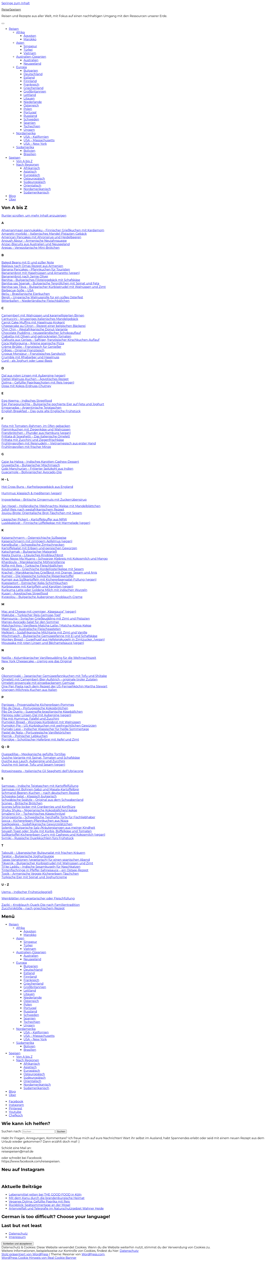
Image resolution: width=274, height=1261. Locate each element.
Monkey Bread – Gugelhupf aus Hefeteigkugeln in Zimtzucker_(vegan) (53, 639)
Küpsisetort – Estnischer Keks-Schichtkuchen (34, 583)
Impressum (17, 1237)
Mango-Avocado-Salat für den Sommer (30, 622)
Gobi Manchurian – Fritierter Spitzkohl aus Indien (37, 468)
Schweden (31, 119)
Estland (29, 77)
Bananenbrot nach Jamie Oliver (24, 276)
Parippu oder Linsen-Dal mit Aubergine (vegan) (36, 715)
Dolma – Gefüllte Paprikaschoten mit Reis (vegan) (37, 382)
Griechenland (33, 88)
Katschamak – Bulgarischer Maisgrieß (29, 551)
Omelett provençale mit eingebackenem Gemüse (38, 683)
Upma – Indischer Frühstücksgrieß (26, 892)
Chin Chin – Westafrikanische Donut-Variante (34, 329)
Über (12, 199)
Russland (30, 116)
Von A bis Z (24, 161)
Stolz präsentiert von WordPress (24, 1254)
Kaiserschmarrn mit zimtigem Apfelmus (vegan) (36, 541)
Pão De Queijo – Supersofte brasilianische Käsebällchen (42, 711)
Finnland (30, 81)
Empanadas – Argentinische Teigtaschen (31, 407)
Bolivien (29, 150)
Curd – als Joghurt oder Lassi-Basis (26, 360)
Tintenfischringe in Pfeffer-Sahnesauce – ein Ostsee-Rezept (44, 870)
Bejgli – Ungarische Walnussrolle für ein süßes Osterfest (42, 297)
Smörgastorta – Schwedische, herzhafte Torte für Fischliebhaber (48, 817)
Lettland (30, 95)
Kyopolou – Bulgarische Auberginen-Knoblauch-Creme (41, 597)
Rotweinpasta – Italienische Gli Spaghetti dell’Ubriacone (42, 771)
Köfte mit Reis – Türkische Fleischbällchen (32, 565)
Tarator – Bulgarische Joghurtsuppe (27, 856)
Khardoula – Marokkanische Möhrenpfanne (33, 562)
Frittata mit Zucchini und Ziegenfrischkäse (32, 440)
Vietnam (30, 53)
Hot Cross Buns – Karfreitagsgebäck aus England (37, 487)
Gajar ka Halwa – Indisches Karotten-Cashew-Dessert (40, 461)
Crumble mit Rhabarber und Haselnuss (30, 357)
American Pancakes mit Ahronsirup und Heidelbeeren (41, 237)
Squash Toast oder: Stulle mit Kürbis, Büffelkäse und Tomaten (46, 831)
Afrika (20, 32)
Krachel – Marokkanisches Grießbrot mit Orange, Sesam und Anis (49, 572)
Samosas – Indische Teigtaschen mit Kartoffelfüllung (39, 786)
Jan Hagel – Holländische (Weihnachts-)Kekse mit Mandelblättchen (50, 506)
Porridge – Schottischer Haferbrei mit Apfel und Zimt (40, 739)
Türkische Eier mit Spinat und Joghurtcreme (34, 877)
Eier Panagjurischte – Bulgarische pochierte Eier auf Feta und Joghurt (52, 404)
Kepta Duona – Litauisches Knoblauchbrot (32, 555)
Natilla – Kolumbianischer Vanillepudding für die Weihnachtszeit (48, 658)
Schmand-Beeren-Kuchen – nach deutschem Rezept (40, 793)
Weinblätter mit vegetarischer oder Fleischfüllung (38, 898)
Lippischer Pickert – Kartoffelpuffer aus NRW (34, 519)
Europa (21, 67)
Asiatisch (30, 171)
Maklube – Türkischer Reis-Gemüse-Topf (31, 615)
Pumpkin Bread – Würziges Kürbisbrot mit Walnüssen (41, 722)
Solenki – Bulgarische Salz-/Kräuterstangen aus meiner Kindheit (48, 827)
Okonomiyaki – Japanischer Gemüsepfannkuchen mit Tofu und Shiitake (54, 676)
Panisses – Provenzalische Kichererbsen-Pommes (37, 704)
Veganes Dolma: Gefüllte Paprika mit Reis (39, 1201)
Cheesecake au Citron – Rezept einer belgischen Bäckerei (43, 326)
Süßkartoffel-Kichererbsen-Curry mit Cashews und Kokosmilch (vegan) (53, 834)
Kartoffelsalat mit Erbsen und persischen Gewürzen (39, 548)
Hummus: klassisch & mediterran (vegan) (31, 493)
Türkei (28, 49)
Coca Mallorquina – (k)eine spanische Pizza (32, 343)
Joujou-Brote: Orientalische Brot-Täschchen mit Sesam (41, 513)
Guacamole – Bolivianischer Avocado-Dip (31, 472)
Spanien (30, 123)
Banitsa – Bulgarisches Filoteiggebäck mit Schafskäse (40, 280)
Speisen (14, 157)
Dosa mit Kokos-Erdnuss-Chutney (26, 386)
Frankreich (31, 84)
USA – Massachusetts (39, 140)
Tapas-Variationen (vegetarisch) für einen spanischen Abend (45, 859)
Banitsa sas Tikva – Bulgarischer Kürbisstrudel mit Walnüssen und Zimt (53, 287)
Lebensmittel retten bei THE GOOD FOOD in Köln (45, 1194)
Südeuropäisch (35, 182)
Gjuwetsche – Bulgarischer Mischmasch (30, 465)
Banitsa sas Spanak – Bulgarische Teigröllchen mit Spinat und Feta (50, 283)
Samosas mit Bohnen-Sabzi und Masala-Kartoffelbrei (40, 789)
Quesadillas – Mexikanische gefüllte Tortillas (33, 754)
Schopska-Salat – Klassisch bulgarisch (29, 796)
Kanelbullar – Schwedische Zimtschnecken (32, 544)
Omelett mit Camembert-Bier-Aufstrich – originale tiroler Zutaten (49, 679)
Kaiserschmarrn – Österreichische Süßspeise (33, 538)
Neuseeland (32, 63)
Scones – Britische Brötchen (21, 803)
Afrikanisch (32, 168)
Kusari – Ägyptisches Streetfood (24, 593)
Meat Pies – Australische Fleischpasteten (31, 629)
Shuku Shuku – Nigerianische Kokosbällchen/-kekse (39, 810)
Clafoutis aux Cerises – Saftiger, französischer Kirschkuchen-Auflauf (50, 340)
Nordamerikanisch (37, 189)
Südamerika (25, 147)
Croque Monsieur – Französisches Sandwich (33, 354)
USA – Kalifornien (36, 137)
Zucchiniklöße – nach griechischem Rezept (33, 908)
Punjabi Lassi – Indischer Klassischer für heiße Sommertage (45, 729)
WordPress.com (93, 1254)
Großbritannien (35, 91)
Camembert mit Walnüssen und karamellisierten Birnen (42, 315)
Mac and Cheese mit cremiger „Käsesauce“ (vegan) (38, 611)
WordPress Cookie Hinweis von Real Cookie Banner (38, 1258)
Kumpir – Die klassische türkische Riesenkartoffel (37, 576)
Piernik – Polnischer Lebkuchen (24, 736)
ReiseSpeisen (11, 9)
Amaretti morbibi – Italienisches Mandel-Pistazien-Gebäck (44, 233)
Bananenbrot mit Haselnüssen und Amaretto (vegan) (40, 273)
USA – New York (35, 144)
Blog (12, 196)
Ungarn (29, 130)
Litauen (29, 98)
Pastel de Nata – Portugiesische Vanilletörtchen (36, 732)
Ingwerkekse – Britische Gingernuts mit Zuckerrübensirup (44, 499)
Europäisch (32, 175)
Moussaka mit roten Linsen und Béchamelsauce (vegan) (42, 643)
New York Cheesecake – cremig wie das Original (36, 661)
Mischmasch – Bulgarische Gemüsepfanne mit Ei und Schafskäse (49, 636)
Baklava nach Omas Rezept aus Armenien (32, 266)
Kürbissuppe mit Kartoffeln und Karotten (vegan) (37, 586)
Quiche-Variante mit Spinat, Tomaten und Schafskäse (40, 757)
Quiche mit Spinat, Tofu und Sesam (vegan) (33, 764)
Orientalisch (32, 185)
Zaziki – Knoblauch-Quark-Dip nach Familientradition (40, 905)
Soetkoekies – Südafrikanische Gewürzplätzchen (36, 824)
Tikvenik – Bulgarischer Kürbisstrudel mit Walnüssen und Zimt (47, 863)
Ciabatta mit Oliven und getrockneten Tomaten (36, 336)
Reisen (14, 29)
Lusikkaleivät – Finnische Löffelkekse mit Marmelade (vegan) (45, 523)
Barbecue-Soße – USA (17, 290)
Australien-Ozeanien (31, 56)
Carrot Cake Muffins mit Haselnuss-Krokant (33, 322)
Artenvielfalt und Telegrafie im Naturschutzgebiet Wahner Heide (56, 1208)
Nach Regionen (27, 164)
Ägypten (30, 36)
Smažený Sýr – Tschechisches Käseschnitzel (33, 813)
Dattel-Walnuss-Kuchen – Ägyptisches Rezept (35, 379)
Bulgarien (31, 70)
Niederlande (33, 102)
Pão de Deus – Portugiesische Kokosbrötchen (34, 708)
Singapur (30, 46)
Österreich (31, 105)
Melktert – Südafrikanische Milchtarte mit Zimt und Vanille (44, 632)
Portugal (30, 112)
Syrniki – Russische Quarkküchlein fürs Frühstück (37, 838)
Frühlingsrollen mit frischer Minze (26, 447)
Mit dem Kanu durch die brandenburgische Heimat (46, 1198)
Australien (31, 60)
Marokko (30, 39)
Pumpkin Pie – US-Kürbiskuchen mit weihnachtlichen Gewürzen (49, 725)
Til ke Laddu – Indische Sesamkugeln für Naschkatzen (40, 866)
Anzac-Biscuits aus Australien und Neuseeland (35, 244)
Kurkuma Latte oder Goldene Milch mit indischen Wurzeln (44, 590)
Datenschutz (18, 1233)
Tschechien (32, 126)
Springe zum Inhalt (15, 3)
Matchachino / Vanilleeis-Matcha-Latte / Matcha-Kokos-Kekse (46, 625)
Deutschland (33, 74)
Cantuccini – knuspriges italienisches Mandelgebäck (39, 319)
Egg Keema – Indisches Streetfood (26, 400)
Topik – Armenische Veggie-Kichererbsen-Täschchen (40, 873)
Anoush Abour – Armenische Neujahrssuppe (34, 240)
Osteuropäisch (34, 178)
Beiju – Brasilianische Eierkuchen (25, 294)
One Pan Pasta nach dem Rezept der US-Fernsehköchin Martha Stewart (54, 686)
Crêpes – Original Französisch (23, 350)
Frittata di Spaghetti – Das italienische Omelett (35, 436)
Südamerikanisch (36, 192)
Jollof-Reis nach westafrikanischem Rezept (32, 509)
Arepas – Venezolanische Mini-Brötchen (30, 247)
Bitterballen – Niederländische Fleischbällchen (35, 301)
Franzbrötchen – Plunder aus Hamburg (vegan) (36, 433)
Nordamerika (26, 133)
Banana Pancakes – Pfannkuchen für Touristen (35, 269)
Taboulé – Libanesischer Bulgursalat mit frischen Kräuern (43, 853)
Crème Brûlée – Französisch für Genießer (31, 347)
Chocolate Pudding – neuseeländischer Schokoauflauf (41, 333)
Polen (28, 109)
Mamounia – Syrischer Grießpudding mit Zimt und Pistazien (45, 618)
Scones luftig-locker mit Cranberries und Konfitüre (38, 807)
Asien (20, 43)
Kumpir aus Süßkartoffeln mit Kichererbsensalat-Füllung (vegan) (49, 579)
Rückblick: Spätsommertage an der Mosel (39, 1205)
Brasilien (30, 154)
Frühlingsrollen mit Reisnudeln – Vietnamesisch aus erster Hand (48, 443)
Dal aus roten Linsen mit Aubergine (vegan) (33, 375)
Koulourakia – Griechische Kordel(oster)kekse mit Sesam (42, 569)
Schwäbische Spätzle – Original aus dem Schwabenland (42, 800)
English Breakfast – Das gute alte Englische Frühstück (41, 411)
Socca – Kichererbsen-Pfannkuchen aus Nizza (34, 820)
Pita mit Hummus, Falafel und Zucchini (30, 718)
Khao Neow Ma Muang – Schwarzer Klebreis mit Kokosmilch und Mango (54, 558)
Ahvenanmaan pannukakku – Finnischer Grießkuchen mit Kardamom (52, 230)
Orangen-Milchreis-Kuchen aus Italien (29, 690)
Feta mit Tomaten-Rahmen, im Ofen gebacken (35, 426)
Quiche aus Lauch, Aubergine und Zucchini (33, 761)
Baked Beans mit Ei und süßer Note (27, 262)
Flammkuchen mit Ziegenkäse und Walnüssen (35, 429)
